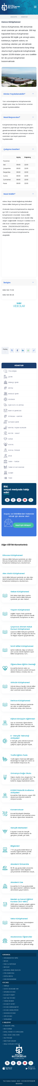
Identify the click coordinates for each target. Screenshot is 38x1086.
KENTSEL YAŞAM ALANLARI (15, 427)
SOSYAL (9, 444)
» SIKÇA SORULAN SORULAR (11, 1044)
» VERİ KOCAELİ (7, 1016)
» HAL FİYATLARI (7, 1038)
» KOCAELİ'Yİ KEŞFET (9, 995)
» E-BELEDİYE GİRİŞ (8, 1026)
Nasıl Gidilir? (9, 194)
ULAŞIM (8, 473)
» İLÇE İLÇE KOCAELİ (9, 998)
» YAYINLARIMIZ (7, 1019)
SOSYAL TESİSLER (12, 450)
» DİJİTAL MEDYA (8, 976)
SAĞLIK (8, 439)
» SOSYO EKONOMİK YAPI (10, 989)
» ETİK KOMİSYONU (8, 973)
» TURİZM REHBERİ (8, 1001)
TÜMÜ (8, 478)
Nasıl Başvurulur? (12, 117)
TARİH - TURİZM (11, 461)
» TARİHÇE (6, 986)
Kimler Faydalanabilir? (14, 94)
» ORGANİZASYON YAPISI (10, 958)
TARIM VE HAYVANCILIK (14, 467)
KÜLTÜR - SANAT (12, 433)
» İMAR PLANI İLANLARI (9, 1041)
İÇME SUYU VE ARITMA (14, 405)
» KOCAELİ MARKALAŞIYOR (11, 1007)
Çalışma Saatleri (12, 149)
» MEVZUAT (6, 967)
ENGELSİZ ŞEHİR (11, 393)
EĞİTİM (8, 388)
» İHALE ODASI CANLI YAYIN (11, 1035)
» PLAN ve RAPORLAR (9, 964)
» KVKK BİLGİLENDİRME (9, 979)
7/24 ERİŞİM (10, 371)
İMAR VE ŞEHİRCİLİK (12, 410)
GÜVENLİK (9, 399)
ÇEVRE (8, 376)
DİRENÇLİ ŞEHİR (11, 382)
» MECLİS (5, 961)
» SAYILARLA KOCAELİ (9, 992)
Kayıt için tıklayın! (23, 525)
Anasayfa (13, 17)
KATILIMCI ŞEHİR (11, 422)
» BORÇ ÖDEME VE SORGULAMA (13, 1032)
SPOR (8, 456)
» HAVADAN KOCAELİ (9, 1013)
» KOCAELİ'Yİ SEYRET (9, 1004)
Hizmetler (24, 17)
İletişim (7, 282)
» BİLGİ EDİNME (7, 1029)
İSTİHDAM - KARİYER (13, 416)
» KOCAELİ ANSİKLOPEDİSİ (10, 1010)
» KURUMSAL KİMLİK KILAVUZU (12, 970)
